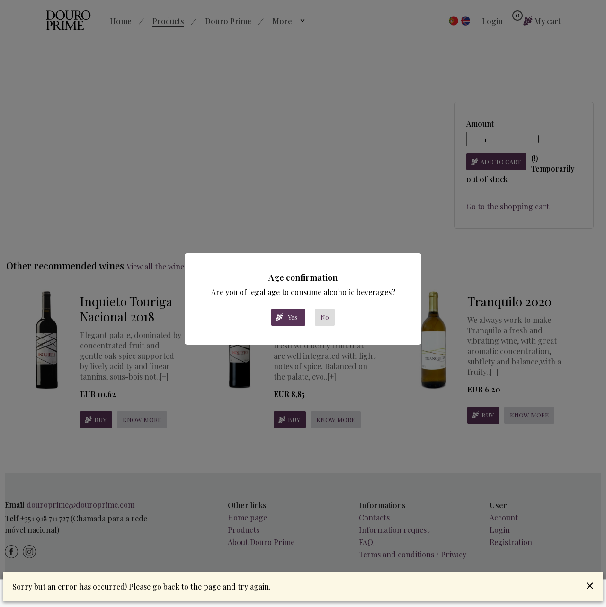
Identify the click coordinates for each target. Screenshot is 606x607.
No (325, 317)
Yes (292, 317)
